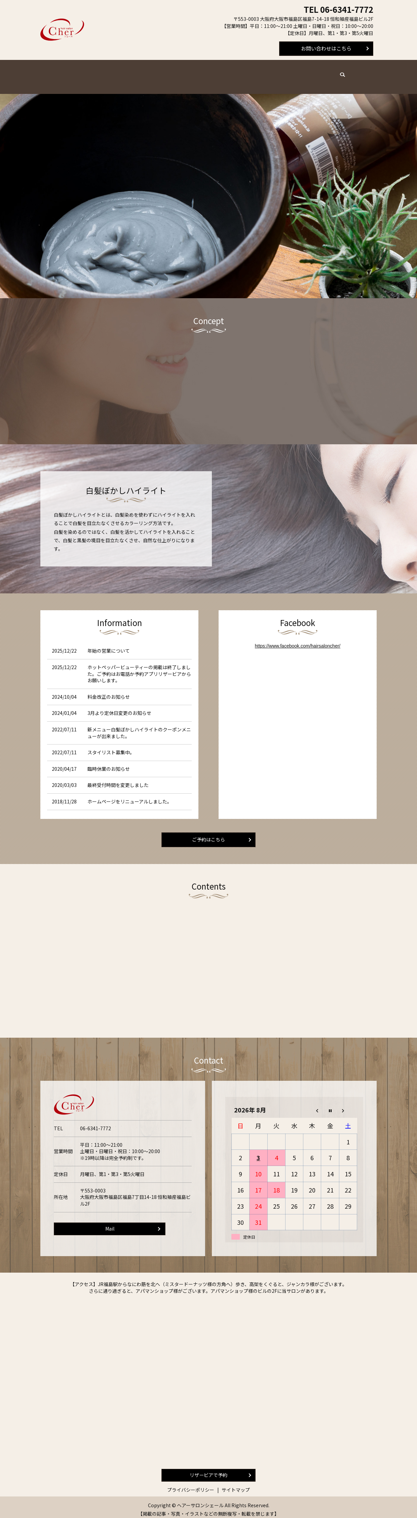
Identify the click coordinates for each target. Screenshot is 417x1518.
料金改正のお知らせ (108, 690)
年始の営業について (108, 644)
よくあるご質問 (203, 72)
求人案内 (270, 72)
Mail (110, 1223)
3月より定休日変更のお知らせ (119, 706)
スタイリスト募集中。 (111, 746)
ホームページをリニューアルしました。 (129, 795)
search (342, 72)
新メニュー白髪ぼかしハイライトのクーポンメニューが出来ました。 (139, 726)
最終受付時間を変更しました (118, 778)
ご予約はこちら (208, 833)
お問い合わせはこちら (326, 48)
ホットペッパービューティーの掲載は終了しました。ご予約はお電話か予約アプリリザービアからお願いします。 (139, 667)
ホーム (84, 72)
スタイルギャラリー (309, 72)
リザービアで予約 (208, 1470)
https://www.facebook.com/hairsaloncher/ (297, 639)
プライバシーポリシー (190, 1485)
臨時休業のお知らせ (108, 762)
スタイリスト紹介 (160, 72)
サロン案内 (240, 72)
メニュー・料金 (117, 72)
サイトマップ (236, 1485)
